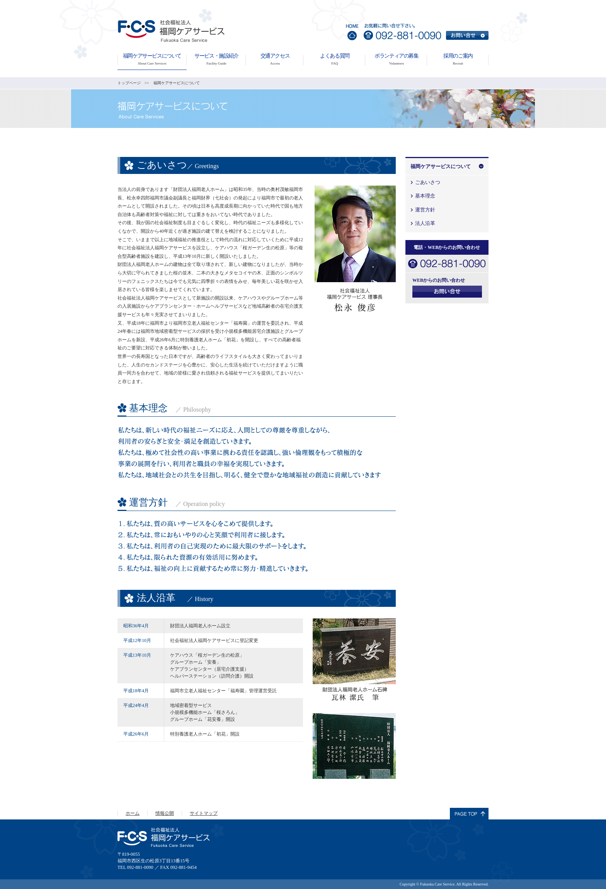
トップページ (129, 83)
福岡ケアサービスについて (440, 166)
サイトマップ (204, 813)
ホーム (133, 813)
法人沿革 (425, 223)
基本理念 (425, 196)
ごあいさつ (427, 182)
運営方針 (425, 210)
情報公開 (164, 813)
